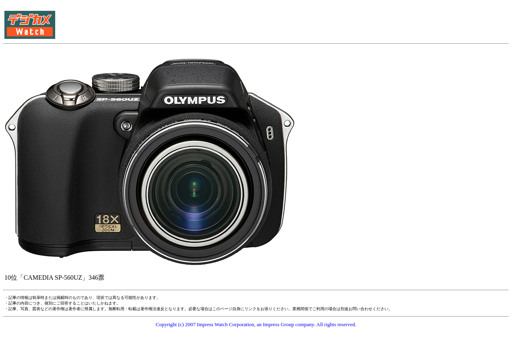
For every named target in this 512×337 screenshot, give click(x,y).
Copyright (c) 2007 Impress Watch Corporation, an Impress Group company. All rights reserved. (256, 324)
